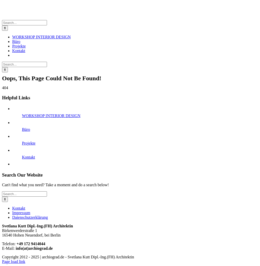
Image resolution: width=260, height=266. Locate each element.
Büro (26, 129)
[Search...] (24, 22)
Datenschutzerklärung (30, 217)
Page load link (13, 261)
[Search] (5, 28)
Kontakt (28, 157)
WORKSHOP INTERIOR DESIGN (51, 116)
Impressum (21, 213)
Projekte (28, 143)
